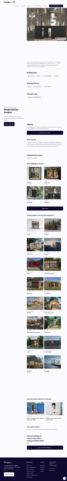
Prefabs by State (30, 469)
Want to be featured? (31, 467)
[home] (9, 2)
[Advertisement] (45, 51)
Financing (29, 6)
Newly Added (29, 477)
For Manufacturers (37, 6)
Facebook (43, 467)
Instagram (43, 465)
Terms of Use (52, 468)
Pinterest (42, 469)
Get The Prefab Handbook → (45, 447)
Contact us (28, 465)
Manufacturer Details (32, 158)
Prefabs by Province (30, 471)
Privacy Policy (52, 470)
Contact (45, 6)
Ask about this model (45, 132)
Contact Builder (9, 124)
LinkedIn (42, 471)
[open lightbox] (47, 24)
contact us (55, 429)
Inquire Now (45, 208)
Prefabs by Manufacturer (31, 475)
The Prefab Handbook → (56, 6)
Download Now (9, 474)
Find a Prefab (16, 6)
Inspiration (23, 6)
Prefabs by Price (29, 473)
